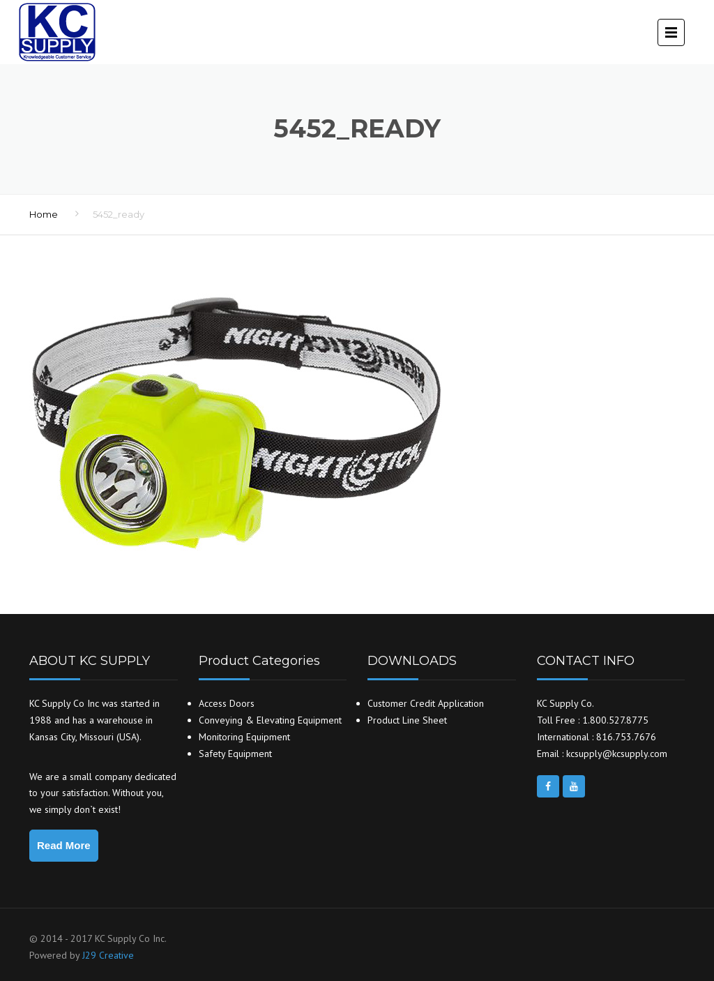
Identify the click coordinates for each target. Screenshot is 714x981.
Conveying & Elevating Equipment (270, 720)
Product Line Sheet (407, 720)
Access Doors (227, 703)
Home (43, 214)
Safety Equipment (235, 753)
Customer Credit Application (425, 703)
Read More (64, 845)
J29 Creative (108, 955)
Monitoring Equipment (244, 737)
